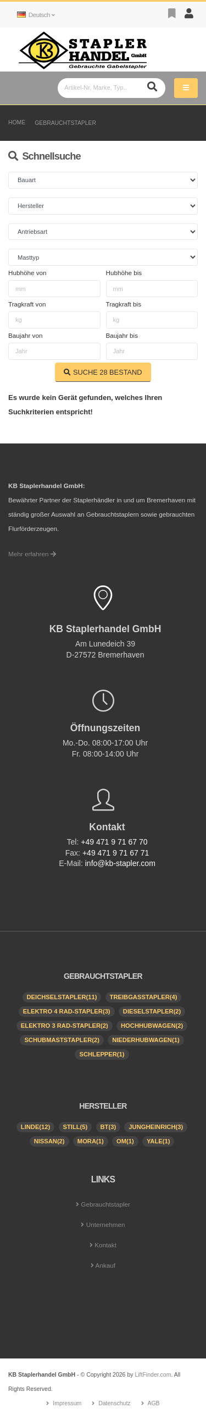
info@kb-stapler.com (120, 863)
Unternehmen (105, 1224)
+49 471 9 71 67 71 (115, 852)
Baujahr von (25, 335)
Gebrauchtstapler (65, 123)
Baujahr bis (122, 335)
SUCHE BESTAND (103, 372)
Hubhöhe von (27, 272)
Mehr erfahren (32, 553)
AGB (153, 1403)
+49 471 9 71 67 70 (114, 841)
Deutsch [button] (35, 14)
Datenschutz (114, 1403)
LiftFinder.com (153, 1374)
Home (16, 122)
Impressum (67, 1403)
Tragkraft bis (124, 304)
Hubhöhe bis (124, 272)
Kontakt (105, 1244)
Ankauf (105, 1265)
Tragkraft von (27, 304)
